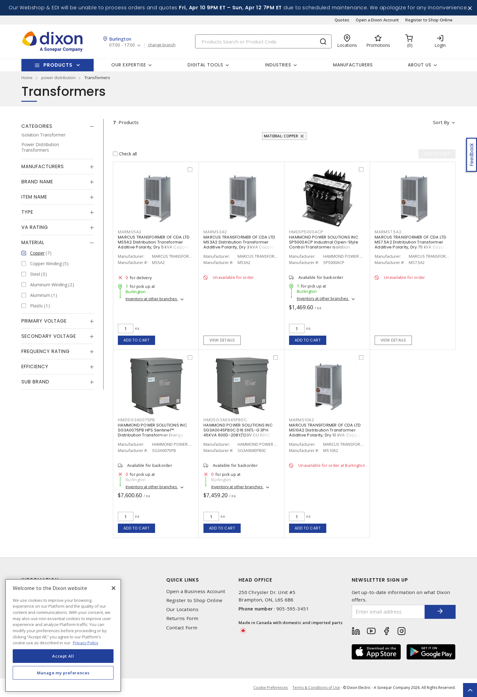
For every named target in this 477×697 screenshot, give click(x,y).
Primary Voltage (44, 321)
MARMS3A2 (215, 232)
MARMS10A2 (301, 419)
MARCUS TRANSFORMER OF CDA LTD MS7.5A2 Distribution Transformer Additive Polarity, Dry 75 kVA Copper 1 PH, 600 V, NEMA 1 (412, 245)
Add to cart (136, 340)
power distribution (58, 77)
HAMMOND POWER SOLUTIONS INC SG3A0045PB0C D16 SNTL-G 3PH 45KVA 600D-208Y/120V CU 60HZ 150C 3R (238, 432)
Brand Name (37, 181)
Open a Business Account (195, 591)
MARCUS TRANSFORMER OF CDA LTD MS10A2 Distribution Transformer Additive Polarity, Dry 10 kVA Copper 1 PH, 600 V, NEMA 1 (327, 432)
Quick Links (182, 580)
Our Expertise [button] (128, 65)
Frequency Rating (45, 351)
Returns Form (182, 618)
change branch (162, 44)
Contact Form (182, 628)
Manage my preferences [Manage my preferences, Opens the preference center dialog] (63, 673)
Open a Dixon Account (377, 20)
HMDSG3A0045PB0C (225, 419)
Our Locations (182, 609)
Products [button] (58, 65)
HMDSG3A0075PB (136, 419)
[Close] (113, 588)
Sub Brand (35, 381)
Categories (36, 126)
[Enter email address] (388, 612)
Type (27, 212)
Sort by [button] (441, 122)
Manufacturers (353, 65)
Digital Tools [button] (205, 65)
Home (27, 77)
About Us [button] (419, 65)
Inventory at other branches (152, 299)
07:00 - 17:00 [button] (122, 45)
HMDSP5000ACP (306, 232)
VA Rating (34, 227)
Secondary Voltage (48, 336)
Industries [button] (278, 65)
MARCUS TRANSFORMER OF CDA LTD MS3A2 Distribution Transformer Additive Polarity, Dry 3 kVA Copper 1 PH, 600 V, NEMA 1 (240, 245)
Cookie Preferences (270, 688)
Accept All (63, 656)
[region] (63, 635)
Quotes (342, 20)
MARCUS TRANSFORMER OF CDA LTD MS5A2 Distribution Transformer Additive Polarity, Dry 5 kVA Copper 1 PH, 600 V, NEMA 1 (155, 245)
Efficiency (34, 366)
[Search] (263, 41)
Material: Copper (281, 136)
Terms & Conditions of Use (316, 687)
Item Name (34, 197)
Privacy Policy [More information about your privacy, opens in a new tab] (85, 643)
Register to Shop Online (428, 20)
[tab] (57, 126)
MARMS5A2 (129, 232)
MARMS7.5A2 (388, 232)
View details (222, 340)
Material (32, 242)
